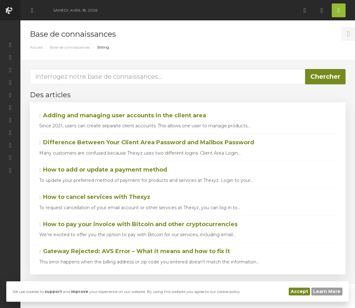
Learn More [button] (327, 291)
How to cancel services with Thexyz (94, 197)
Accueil (36, 47)
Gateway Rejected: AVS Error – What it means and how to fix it (134, 251)
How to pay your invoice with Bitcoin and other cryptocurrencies (138, 224)
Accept (299, 291)
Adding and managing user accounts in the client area (122, 115)
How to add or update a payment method (103, 169)
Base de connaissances (70, 47)
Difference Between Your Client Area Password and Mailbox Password (146, 142)
